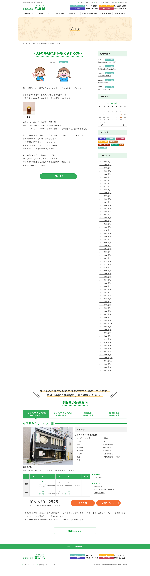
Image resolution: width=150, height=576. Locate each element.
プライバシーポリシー (30, 565)
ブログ (33, 43)
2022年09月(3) (105, 270)
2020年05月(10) (105, 358)
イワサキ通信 (102, 147)
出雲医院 (114, 2)
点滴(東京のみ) (105, 13)
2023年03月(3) (105, 252)
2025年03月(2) (105, 180)
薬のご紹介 (115, 144)
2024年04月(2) (105, 211)
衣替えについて (103, 82)
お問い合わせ (108, 503)
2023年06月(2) (105, 242)
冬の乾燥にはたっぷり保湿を (107, 62)
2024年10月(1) (105, 193)
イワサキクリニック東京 (103, 2)
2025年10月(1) (105, 168)
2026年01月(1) (105, 165)
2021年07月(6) (105, 314)
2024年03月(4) (105, 214)
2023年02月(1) (105, 255)
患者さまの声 (113, 141)
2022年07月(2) (105, 277)
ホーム (25, 43)
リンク (48, 565)
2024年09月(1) (105, 196)
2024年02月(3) (105, 218)
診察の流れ (73, 13)
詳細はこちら (75, 531)
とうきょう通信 (103, 141)
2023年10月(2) (105, 230)
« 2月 (101, 125)
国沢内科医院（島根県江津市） (114, 414)
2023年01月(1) (105, 258)
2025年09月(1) (105, 171)
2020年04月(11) (105, 361)
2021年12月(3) (105, 299)
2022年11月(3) (105, 264)
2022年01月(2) (105, 295)
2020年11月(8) (105, 339)
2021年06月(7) (105, 317)
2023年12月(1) (105, 224)
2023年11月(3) (105, 227)
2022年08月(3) (105, 274)
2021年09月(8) (105, 308)
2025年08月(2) (105, 174)
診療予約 (83, 503)
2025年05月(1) (105, 177)
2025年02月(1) (105, 183)
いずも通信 (102, 138)
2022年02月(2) (105, 292)
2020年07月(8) (105, 351)
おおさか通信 (110, 138)
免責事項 (41, 565)
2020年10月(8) (105, 342)
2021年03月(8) (105, 327)
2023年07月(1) (105, 239)
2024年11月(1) (105, 190)
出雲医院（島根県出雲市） (88, 414)
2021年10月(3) (105, 305)
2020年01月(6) (105, 370)
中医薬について (44, 13)
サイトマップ (56, 565)
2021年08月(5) (105, 311)
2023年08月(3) (105, 236)
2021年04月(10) (105, 323)
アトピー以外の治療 (89, 13)
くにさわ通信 (120, 138)
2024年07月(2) (105, 202)
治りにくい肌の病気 (104, 144)
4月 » (123, 125)
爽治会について (30, 13)
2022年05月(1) (105, 283)
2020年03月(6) (105, 364)
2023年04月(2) (105, 249)
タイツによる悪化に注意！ (107, 69)
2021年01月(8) (105, 333)
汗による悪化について (105, 89)
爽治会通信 (111, 147)
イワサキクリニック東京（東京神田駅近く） (62, 414)
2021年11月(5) (105, 302)
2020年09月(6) (105, 345)
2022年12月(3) (105, 261)
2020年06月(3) (105, 355)
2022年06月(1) (105, 280)
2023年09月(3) (105, 233)
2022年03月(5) (105, 289)
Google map (99, 493)
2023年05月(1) (105, 246)
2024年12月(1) (105, 186)
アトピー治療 (59, 13)
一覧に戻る (58, 176)
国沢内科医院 (123, 2)
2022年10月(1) (105, 267)
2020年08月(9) (105, 348)
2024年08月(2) (105, 199)
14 (121, 114)
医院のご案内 (120, 13)
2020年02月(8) (105, 367)
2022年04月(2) (105, 286)
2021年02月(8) (105, 330)
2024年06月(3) (105, 205)
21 (121, 117)
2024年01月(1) (105, 221)
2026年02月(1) (105, 162)
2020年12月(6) (105, 336)
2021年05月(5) (105, 320)
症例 (121, 144)
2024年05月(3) (105, 208)
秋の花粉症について (104, 76)
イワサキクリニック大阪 (86, 2)
